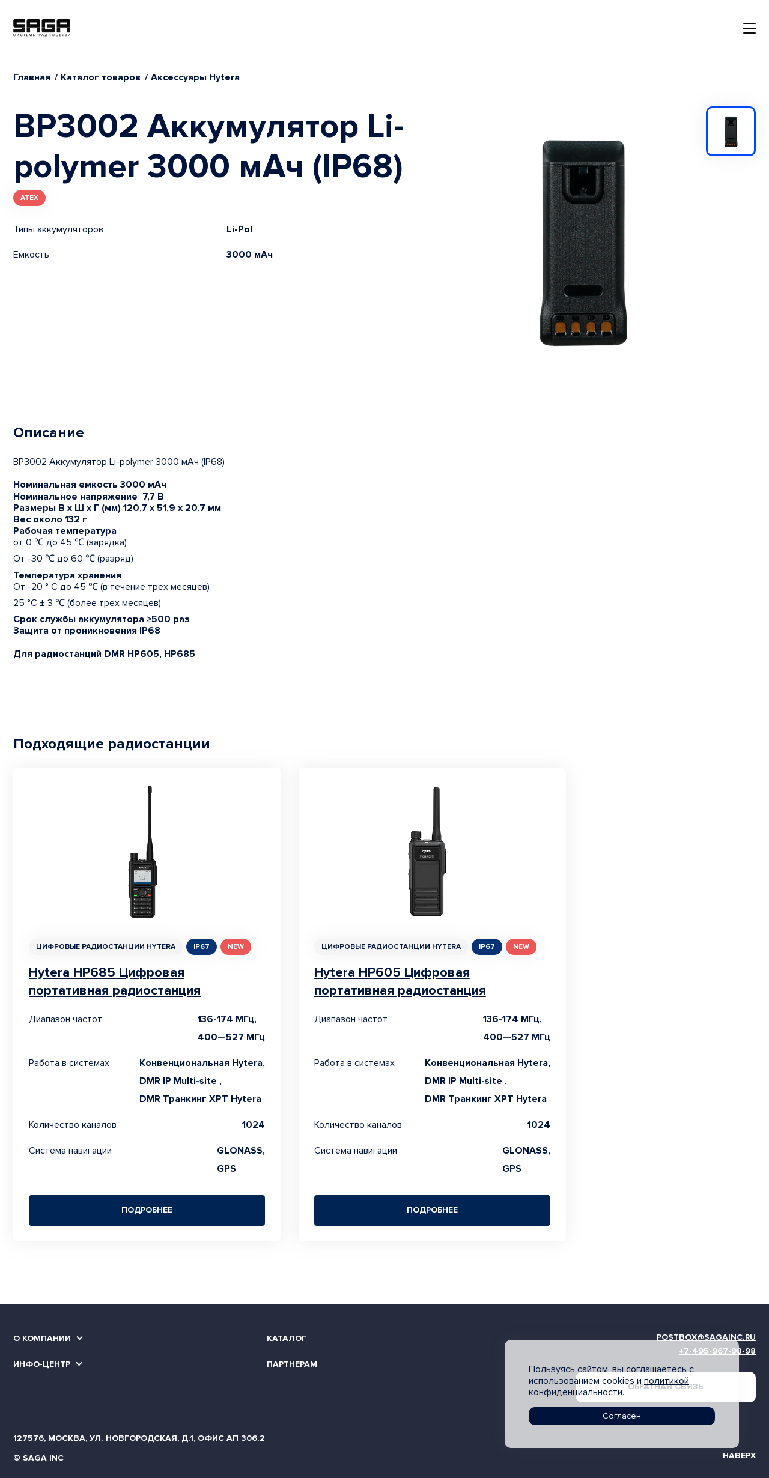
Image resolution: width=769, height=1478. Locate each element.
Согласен (622, 1416)
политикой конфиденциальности (609, 1386)
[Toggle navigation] (749, 28)
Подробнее (146, 1210)
